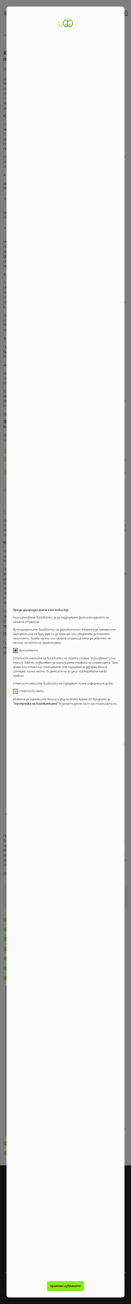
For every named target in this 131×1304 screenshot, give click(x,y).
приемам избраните (65, 1286)
